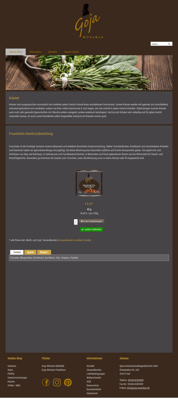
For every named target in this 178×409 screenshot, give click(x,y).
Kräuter (11, 381)
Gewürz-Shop (15, 51)
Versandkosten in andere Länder (74, 240)
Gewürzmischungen (17, 377)
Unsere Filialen (71, 51)
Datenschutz (93, 385)
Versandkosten (94, 369)
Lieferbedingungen (96, 373)
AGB (89, 381)
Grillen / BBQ (14, 385)
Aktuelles (52, 51)
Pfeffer (11, 373)
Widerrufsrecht (94, 377)
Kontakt (90, 365)
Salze (10, 369)
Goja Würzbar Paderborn (54, 369)
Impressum (92, 393)
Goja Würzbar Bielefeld (53, 365)
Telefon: (132, 380)
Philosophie (35, 51)
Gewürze (12, 365)
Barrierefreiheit (94, 389)
